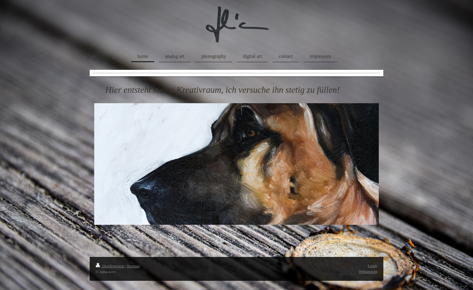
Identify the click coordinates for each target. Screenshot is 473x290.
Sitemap (133, 266)
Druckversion (110, 266)
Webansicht (368, 271)
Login (372, 265)
